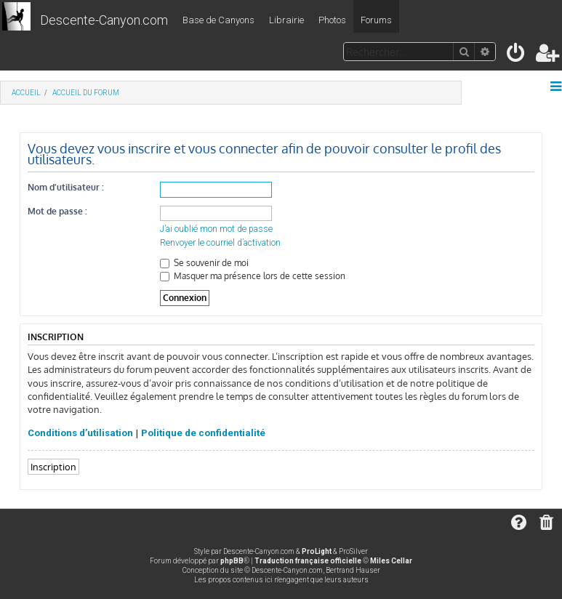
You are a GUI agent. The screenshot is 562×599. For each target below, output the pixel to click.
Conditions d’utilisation (80, 432)
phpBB (232, 561)
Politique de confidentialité (203, 432)
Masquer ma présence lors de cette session (252, 275)
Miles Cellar (391, 561)
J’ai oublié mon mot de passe (216, 229)
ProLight (317, 551)
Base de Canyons (218, 20)
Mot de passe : (57, 211)
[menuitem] (516, 55)
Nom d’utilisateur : (66, 187)
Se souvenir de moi (204, 262)
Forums (376, 20)
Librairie (286, 20)
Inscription (53, 466)
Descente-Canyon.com (104, 20)
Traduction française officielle (307, 561)
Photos (332, 20)
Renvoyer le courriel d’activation (220, 243)
